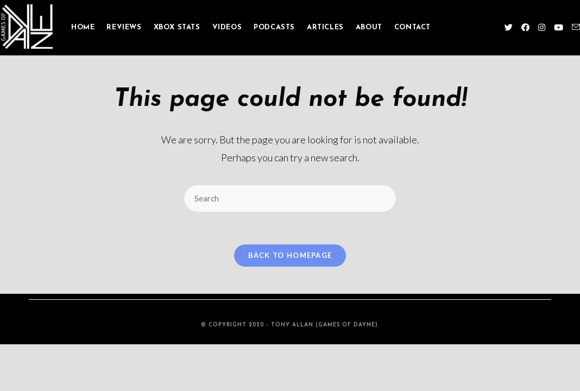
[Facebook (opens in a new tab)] (525, 27)
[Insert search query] (290, 198)
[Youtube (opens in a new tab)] (559, 27)
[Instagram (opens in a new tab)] (542, 27)
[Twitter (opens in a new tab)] (508, 27)
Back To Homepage (290, 255)
